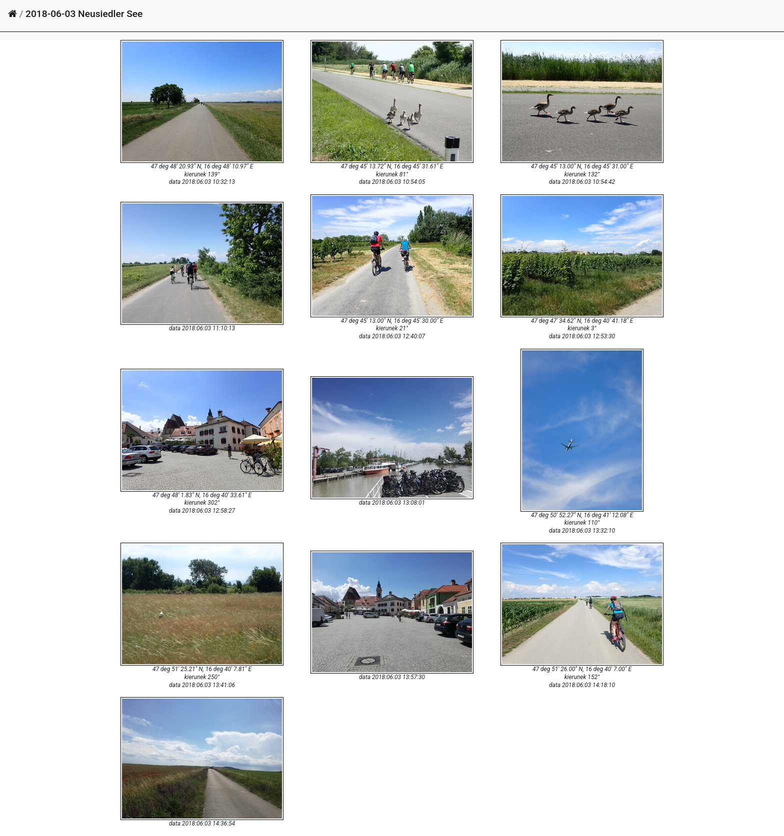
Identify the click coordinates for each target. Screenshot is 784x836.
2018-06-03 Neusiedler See (84, 13)
